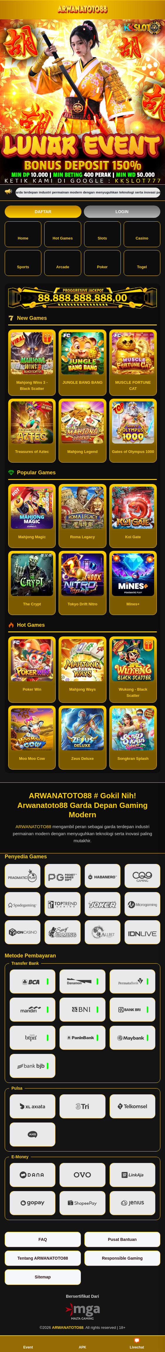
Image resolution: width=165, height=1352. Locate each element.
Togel (142, 262)
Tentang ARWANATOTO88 (43, 1258)
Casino (142, 233)
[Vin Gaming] (82, 1311)
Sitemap (43, 1277)
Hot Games (63, 233)
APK (82, 1343)
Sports (23, 262)
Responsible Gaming (122, 1258)
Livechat (137, 1343)
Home (23, 233)
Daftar (43, 211)
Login (121, 211)
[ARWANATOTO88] (82, 9)
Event (28, 1343)
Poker (102, 262)
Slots (102, 233)
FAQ (42, 1239)
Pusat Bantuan (122, 1239)
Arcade (62, 262)
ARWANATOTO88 (33, 826)
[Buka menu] (10, 9)
